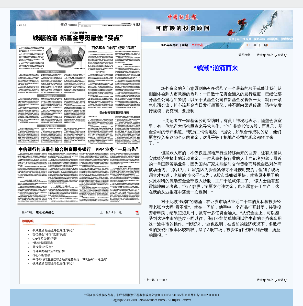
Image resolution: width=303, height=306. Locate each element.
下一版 (117, 212)
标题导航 (273, 39)
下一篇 (161, 280)
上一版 (105, 212)
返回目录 (244, 55)
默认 (283, 55)
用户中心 (197, 45)
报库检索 (287, 39)
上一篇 (149, 280)
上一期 (252, 45)
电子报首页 (243, 39)
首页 (231, 39)
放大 (262, 55)
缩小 (272, 55)
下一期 (262, 45)
